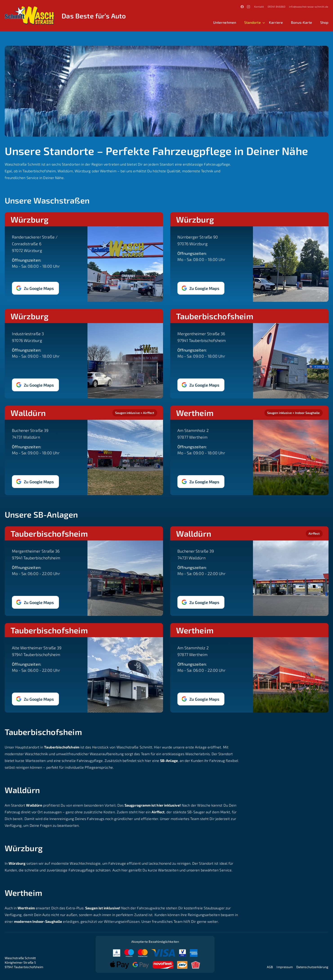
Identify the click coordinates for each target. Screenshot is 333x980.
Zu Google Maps (39, 288)
